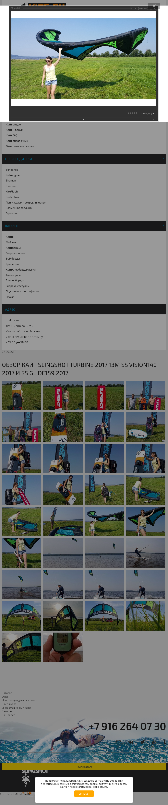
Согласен (84, 793)
